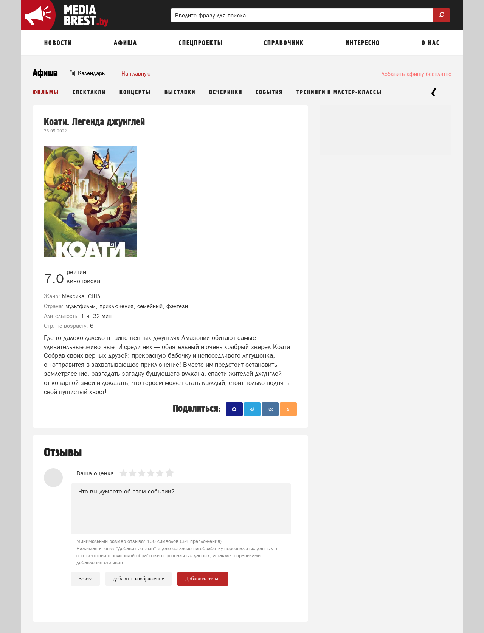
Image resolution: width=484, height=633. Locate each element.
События (269, 92)
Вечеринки (225, 92)
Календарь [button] (87, 73)
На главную (135, 73)
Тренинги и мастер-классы (339, 92)
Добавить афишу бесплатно (416, 74)
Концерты (135, 92)
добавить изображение (138, 579)
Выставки (179, 92)
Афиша (45, 73)
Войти (85, 579)
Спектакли (89, 92)
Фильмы (46, 92)
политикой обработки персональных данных (161, 556)
